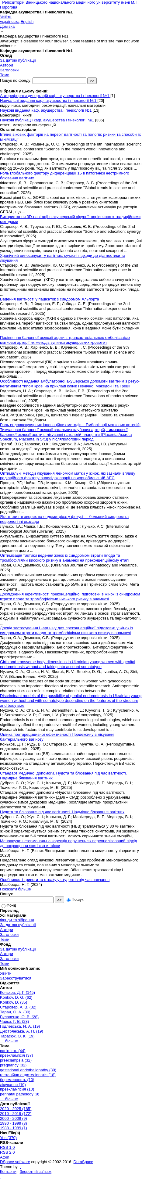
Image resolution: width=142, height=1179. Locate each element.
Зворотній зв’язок (35, 1171)
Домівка (7, 26)
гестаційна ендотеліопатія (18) (28, 1075)
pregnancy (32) (13, 1065)
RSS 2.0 (7, 1152)
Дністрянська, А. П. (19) (21, 1031)
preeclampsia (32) (16, 1060)
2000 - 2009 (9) (13, 1118)
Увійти (6, 17)
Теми (4, 75)
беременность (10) (17, 1079)
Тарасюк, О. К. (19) (17, 1036)
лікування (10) (13, 1084)
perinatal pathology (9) (19, 1094)
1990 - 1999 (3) (13, 1123)
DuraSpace (83, 1161)
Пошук (75, 899)
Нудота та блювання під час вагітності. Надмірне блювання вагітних (62, 812)
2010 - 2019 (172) (15, 1113)
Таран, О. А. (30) (15, 1012)
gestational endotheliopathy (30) (28, 1070)
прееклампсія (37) (16, 1055)
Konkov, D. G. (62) (16, 997)
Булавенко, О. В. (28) (19, 1017)
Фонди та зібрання (17, 920)
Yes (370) (8, 1137)
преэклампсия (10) (17, 1089)
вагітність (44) (13, 1050)
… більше (9, 1041)
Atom (4, 1157)
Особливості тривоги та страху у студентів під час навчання (54, 879)
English (27, 21)
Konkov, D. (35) (13, 1002)
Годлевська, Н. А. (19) (20, 1026)
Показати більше (15, 889)
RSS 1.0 (7, 1147)
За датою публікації (18, 60)
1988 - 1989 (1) (13, 1128)
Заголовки (9, 70)
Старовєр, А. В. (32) (18, 1007)
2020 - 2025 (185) (15, 1108)
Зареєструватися (15, 978)
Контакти (8, 1171)
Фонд (9, 905)
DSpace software (15, 1161)
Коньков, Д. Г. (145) (17, 992)
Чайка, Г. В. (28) (14, 1021)
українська (9, 21)
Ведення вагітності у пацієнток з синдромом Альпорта (49, 299)
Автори (6, 65)
